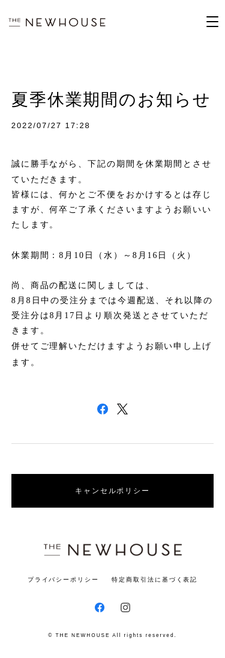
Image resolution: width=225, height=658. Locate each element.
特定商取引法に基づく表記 (154, 579)
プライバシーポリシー (63, 579)
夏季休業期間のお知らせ (111, 99)
